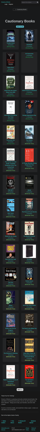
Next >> (20, 389)
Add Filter (20, 26)
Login (6, 4)
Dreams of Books (5, 2)
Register (11, 4)
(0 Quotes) (10, 43)
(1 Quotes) (29, 115)
